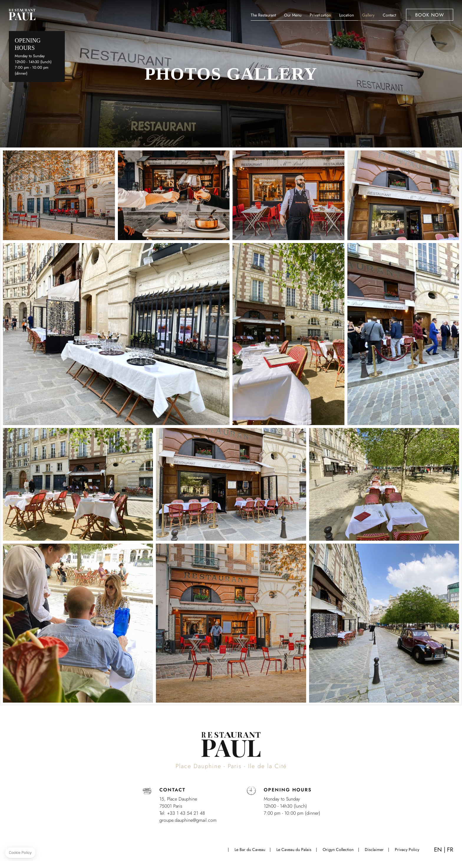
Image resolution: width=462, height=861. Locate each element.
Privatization (320, 15)
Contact (389, 15)
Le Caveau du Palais (293, 849)
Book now (429, 15)
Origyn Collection (338, 849)
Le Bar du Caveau (250, 849)
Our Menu (292, 15)
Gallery (368, 15)
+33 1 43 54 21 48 (54, 16)
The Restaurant (263, 15)
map (69, 16)
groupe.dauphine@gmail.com (188, 820)
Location (346, 15)
